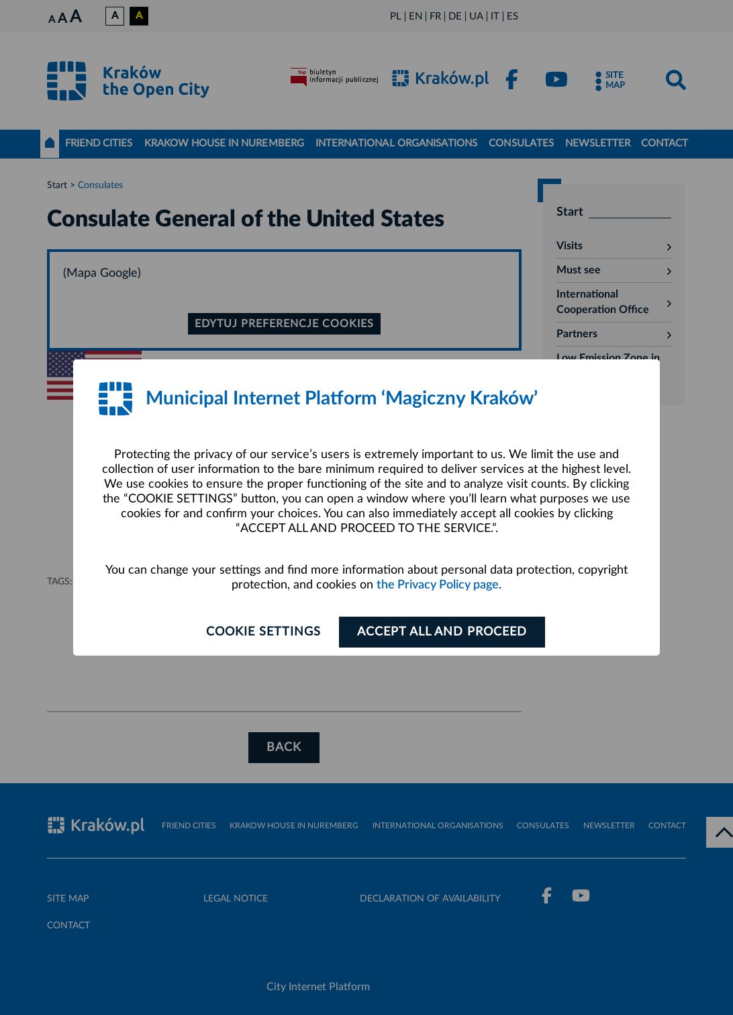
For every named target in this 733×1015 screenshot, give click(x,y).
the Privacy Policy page (438, 585)
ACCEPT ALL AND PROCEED (442, 632)
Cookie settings (263, 632)
